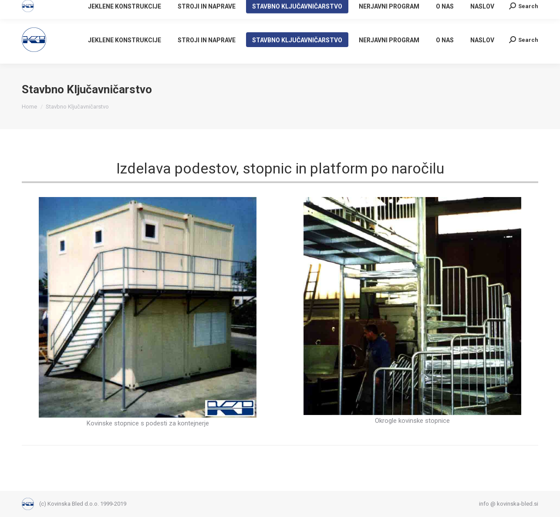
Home (29, 106)
